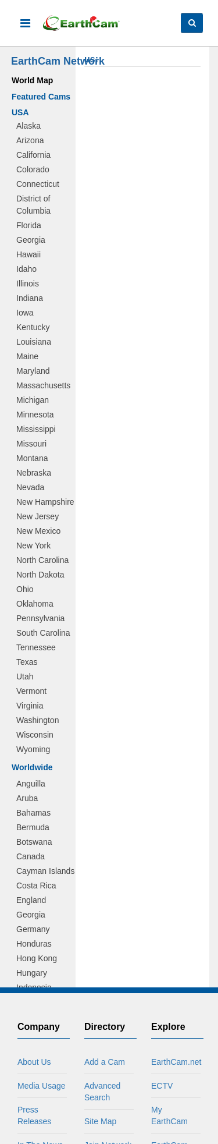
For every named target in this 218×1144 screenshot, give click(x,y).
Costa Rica (36, 885)
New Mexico (38, 531)
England (31, 900)
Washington (37, 720)
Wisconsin (34, 734)
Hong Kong (36, 958)
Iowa (25, 312)
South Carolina (43, 632)
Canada (30, 856)
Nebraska (33, 472)
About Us (34, 1062)
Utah (25, 676)
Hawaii (28, 254)
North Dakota (40, 574)
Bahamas (33, 812)
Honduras (34, 943)
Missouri (31, 443)
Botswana (34, 842)
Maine (27, 356)
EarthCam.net (176, 1062)
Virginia (29, 705)
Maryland (33, 371)
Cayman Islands (45, 871)
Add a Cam (104, 1062)
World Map (32, 80)
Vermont (31, 691)
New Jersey (37, 516)
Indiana (29, 298)
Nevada (30, 487)
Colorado (32, 169)
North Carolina (42, 560)
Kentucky (33, 327)
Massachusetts (43, 385)
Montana (32, 458)
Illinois (27, 283)
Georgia (30, 240)
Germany (33, 929)
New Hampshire (45, 502)
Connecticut (37, 184)
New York (33, 545)
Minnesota (35, 414)
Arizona (30, 140)
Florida (28, 225)
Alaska (28, 125)
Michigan (32, 400)
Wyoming (33, 749)
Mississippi (36, 429)
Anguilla (30, 783)
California (33, 155)
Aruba (27, 798)
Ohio (25, 589)
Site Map (100, 1121)
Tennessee (36, 647)
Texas (27, 662)
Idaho (26, 269)
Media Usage (41, 1085)
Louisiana (33, 341)
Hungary (31, 972)
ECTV (162, 1085)
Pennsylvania (40, 618)
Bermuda (32, 827)
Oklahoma (34, 603)
